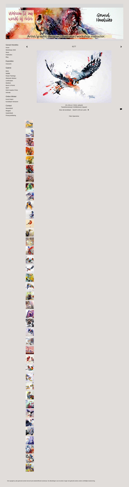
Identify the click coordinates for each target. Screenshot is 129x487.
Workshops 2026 (11, 50)
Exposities (10, 61)
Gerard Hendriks (12, 45)
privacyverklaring (11, 115)
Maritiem (8, 83)
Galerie (8, 68)
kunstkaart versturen (12, 101)
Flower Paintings (11, 76)
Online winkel (11, 96)
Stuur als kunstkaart (74, 110)
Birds (7, 71)
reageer (8, 110)
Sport (7, 88)
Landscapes (9, 80)
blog (7, 57)
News (7, 52)
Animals (8, 92)
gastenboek (9, 113)
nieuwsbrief (9, 108)
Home (7, 47)
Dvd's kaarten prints (12, 90)
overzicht (8, 64)
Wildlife (8, 73)
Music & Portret (10, 85)
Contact (9, 106)
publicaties (9, 54)
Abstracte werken (11, 78)
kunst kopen (9, 99)
